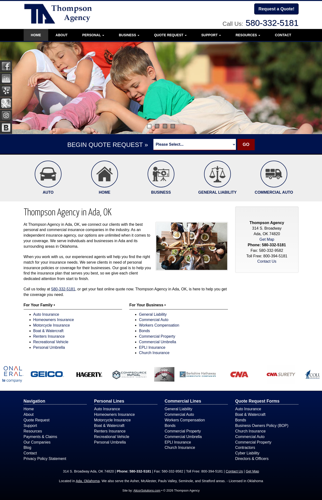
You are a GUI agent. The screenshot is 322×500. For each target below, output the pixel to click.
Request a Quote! (276, 9)
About (61, 35)
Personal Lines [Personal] (109, 401)
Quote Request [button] (170, 35)
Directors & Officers (251, 459)
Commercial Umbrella (157, 342)
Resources (33, 431)
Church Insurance (154, 353)
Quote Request (37, 420)
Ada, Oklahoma (88, 481)
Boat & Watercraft (48, 331)
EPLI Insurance (152, 347)
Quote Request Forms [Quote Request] (257, 401)
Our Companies (37, 442)
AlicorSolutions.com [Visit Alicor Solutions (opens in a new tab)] (146, 490)
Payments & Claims (40, 437)
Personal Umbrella (49, 347)
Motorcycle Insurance (51, 325)
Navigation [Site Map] (34, 401)
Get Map (267, 239)
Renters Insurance (49, 336)
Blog (27, 447)
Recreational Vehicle (51, 342)
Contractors (245, 447)
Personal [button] (93, 35)
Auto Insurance (46, 314)
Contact (283, 35)
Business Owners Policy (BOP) (261, 426)
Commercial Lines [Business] (183, 401)
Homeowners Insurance (53, 320)
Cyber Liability (247, 453)
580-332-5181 (272, 22)
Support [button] (211, 35)
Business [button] (129, 35)
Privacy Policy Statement (45, 459)
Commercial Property (157, 336)
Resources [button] (248, 35)
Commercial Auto (153, 320)
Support (30, 426)
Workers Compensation (159, 325)
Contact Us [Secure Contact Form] (266, 261)
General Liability (153, 314)
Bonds (144, 331)
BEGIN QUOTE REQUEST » (107, 144)
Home (36, 35)
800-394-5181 (275, 256)
